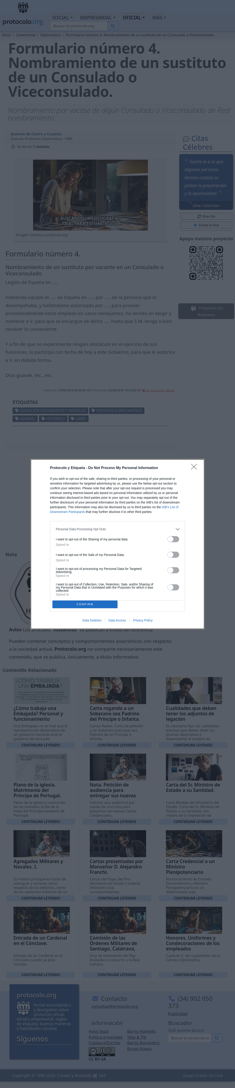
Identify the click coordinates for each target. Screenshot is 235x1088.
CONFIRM (85, 604)
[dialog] (117, 544)
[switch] (173, 539)
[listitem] (117, 529)
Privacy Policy (143, 620)
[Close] (195, 468)
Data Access (117, 620)
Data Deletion (92, 620)
